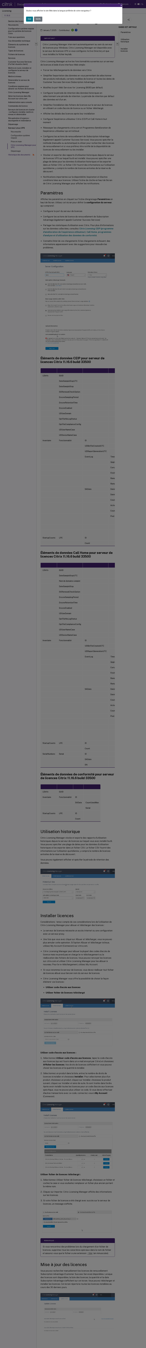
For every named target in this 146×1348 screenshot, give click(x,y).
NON (38, 19)
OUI (29, 19)
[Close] (121, 5)
